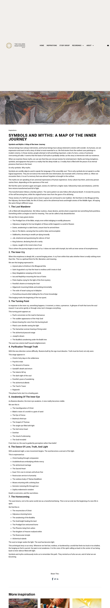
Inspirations (52, 45)
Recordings (78, 45)
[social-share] (52, 579)
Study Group (65, 45)
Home (42, 45)
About (90, 45)
